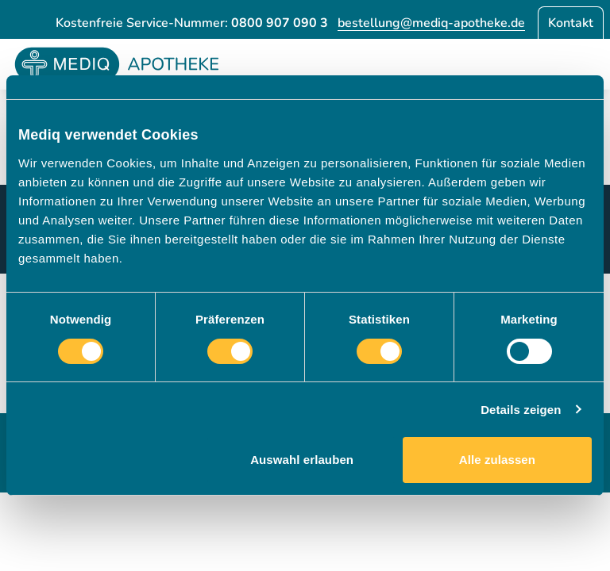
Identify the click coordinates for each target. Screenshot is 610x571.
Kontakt (570, 23)
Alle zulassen (497, 459)
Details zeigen (521, 409)
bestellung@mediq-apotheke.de (431, 23)
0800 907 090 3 (279, 23)
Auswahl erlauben (301, 459)
